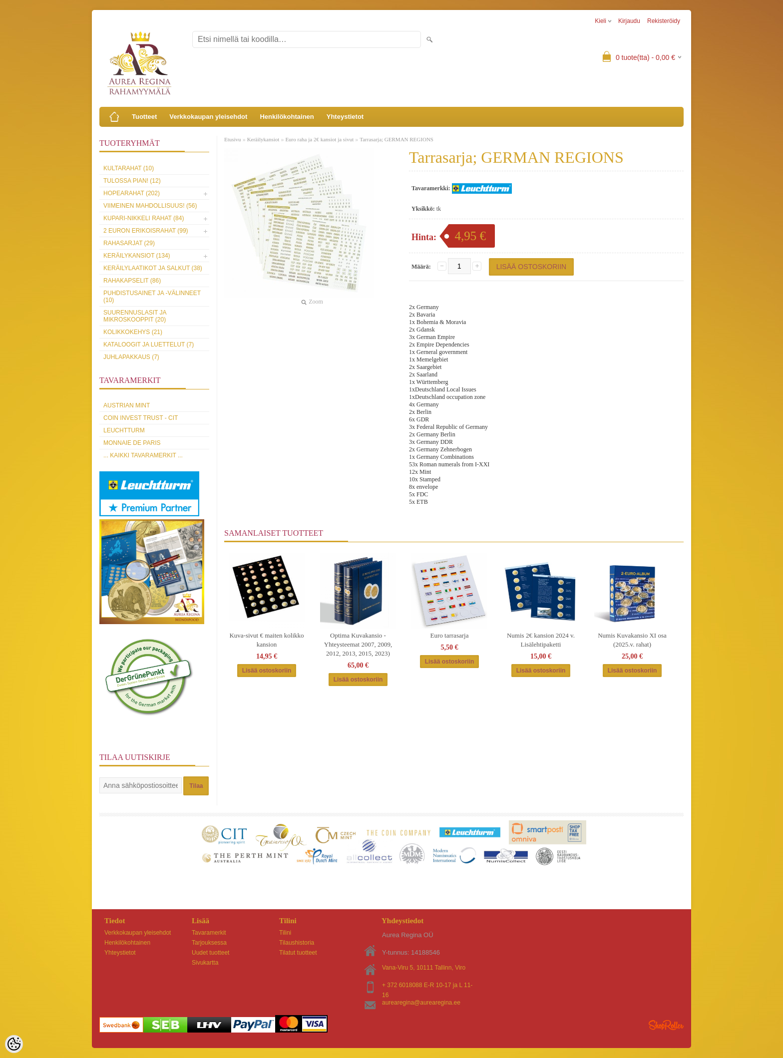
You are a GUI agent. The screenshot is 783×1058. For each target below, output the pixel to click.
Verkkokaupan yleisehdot (208, 116)
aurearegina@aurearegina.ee (421, 1002)
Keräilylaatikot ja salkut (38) (152, 268)
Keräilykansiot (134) (136, 255)
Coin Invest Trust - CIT (140, 417)
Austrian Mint (126, 405)
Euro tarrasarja (449, 635)
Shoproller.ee (666, 1025)
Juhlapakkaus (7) (131, 356)
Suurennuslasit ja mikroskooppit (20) (134, 316)
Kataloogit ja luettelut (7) (148, 344)
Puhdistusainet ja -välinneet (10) (152, 297)
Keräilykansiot (263, 139)
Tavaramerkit (209, 932)
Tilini (285, 932)
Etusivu (232, 139)
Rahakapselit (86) (132, 280)
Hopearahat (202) (131, 193)
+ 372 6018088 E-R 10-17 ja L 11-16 (427, 986)
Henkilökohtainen (287, 116)
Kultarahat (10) (128, 168)
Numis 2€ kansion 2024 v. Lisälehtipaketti (541, 640)
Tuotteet (144, 116)
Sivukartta (205, 962)
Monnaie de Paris (131, 442)
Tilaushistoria (296, 942)
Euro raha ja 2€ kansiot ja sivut (319, 139)
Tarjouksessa (209, 942)
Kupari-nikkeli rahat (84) (143, 218)
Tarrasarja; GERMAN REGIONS (396, 139)
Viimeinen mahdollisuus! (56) (150, 205)
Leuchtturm (124, 430)
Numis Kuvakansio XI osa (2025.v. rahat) (632, 640)
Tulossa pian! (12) (132, 180)
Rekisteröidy (663, 20)
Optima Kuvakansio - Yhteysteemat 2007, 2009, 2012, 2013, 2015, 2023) (358, 644)
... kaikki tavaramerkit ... (143, 455)
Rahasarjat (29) (129, 243)
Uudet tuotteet (210, 952)
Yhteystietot (345, 116)
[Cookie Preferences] (14, 1044)
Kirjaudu (629, 20)
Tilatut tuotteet (298, 952)
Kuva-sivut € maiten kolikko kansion (266, 640)
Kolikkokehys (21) (132, 332)
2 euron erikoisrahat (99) (145, 230)
